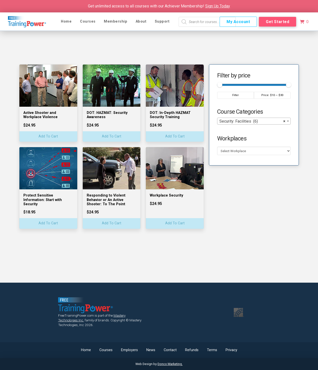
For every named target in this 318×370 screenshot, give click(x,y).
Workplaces (231, 138)
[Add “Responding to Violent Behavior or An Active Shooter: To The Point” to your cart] (112, 223)
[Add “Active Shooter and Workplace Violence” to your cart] (48, 136)
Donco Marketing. (170, 364)
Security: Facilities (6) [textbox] (252, 121)
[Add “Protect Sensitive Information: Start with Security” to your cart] (48, 223)
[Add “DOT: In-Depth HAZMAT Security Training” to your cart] (175, 136)
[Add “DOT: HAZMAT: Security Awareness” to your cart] (112, 136)
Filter (235, 95)
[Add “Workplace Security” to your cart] (175, 223)
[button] (304, 22)
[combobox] (254, 121)
